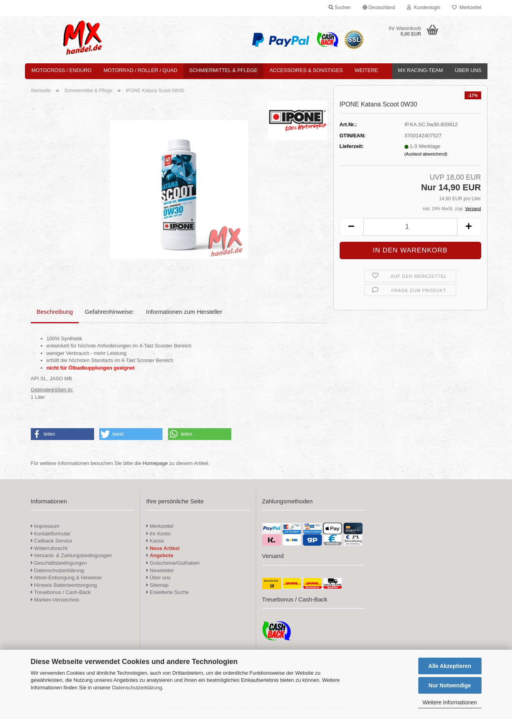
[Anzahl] (410, 227)
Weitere (366, 70)
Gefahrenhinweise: (109, 311)
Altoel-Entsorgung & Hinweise (66, 578)
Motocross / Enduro (62, 70)
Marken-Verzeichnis (55, 600)
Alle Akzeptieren (449, 666)
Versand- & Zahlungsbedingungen (71, 555)
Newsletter (160, 570)
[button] (379, 8)
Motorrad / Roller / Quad (141, 70)
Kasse (155, 541)
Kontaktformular (50, 534)
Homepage (155, 463)
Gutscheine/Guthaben (173, 563)
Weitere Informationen (450, 702)
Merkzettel (466, 7)
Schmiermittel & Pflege (223, 70)
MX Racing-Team (420, 70)
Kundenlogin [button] (423, 7)
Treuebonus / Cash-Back (61, 592)
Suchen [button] (340, 7)
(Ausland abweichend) (426, 154)
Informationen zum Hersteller (184, 311)
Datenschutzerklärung (137, 688)
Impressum (46, 526)
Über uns (468, 70)
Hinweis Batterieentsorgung (64, 585)
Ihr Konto (158, 534)
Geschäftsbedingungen (59, 563)
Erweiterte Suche (167, 592)
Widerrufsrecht (49, 548)
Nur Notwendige (450, 685)
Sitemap (157, 585)
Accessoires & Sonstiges (306, 70)
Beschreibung (55, 311)
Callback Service (51, 541)
